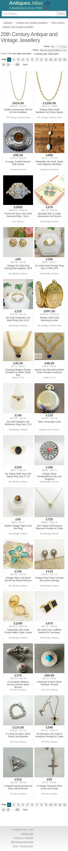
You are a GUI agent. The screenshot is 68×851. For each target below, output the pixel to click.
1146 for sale (41, 53)
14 (3, 64)
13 (64, 59)
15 (8, 64)
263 (17, 64)
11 (55, 59)
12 (60, 59)
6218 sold (53, 53)
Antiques (26, 3)
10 (50, 59)
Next (25, 64)
